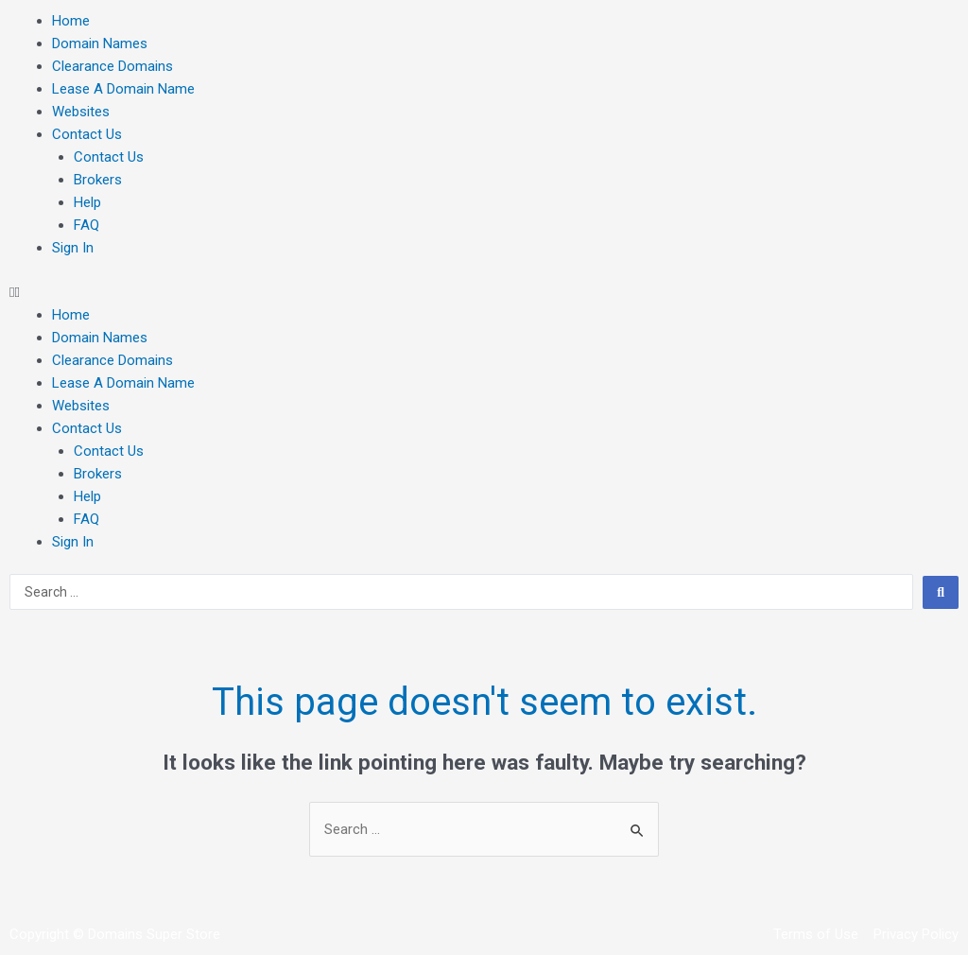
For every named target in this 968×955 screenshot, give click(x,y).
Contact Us (87, 134)
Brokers (98, 179)
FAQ (86, 225)
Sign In (73, 247)
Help (87, 202)
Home (71, 20)
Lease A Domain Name (123, 88)
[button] (484, 292)
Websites (81, 111)
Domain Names (99, 43)
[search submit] (941, 592)
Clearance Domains (112, 66)
